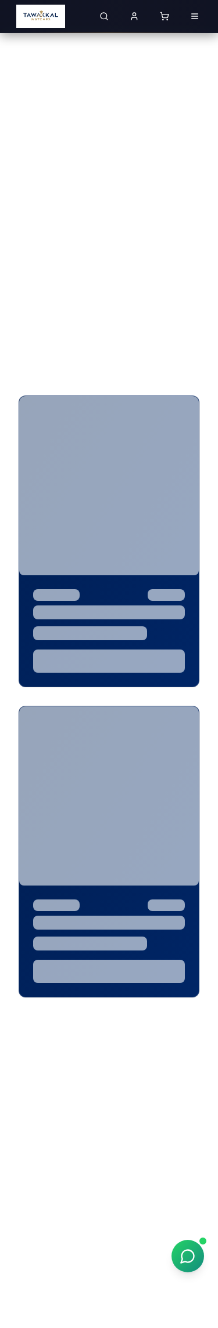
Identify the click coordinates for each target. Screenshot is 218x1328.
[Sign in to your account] (134, 16)
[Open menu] (194, 16)
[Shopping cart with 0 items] (164, 16)
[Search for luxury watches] (104, 16)
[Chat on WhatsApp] (187, 1256)
